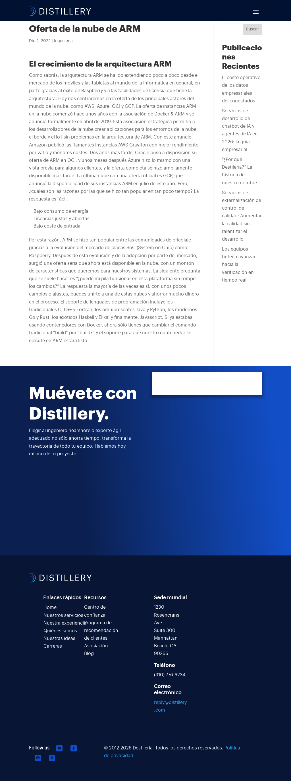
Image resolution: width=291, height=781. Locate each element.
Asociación (96, 646)
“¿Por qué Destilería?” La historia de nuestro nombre (239, 171)
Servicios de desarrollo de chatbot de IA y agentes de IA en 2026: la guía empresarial (240, 130)
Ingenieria (63, 41)
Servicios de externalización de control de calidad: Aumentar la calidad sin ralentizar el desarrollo (242, 216)
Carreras (52, 646)
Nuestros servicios (63, 615)
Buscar (252, 29)
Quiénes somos (60, 631)
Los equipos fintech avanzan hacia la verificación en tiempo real (239, 264)
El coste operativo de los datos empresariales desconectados (241, 89)
